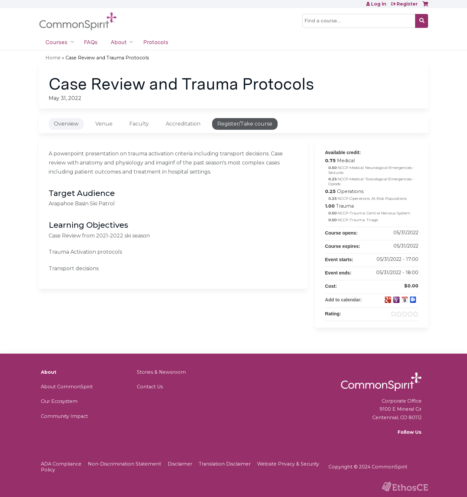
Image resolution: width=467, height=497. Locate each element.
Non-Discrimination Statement (124, 464)
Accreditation (183, 124)
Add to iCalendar (404, 299)
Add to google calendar (388, 300)
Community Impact (64, 416)
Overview (66, 124)
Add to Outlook (413, 300)
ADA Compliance (61, 464)
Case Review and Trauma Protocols (107, 58)
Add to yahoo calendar (396, 300)
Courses (56, 42)
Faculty (139, 124)
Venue (104, 124)
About (118, 42)
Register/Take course (244, 124)
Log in (378, 4)
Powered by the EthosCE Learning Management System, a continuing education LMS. (405, 486)
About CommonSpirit (67, 387)
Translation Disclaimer (225, 464)
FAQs (91, 42)
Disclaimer (180, 464)
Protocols (155, 42)
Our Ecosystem (59, 401)
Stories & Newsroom (161, 372)
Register (407, 4)
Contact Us (150, 387)
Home (53, 58)
